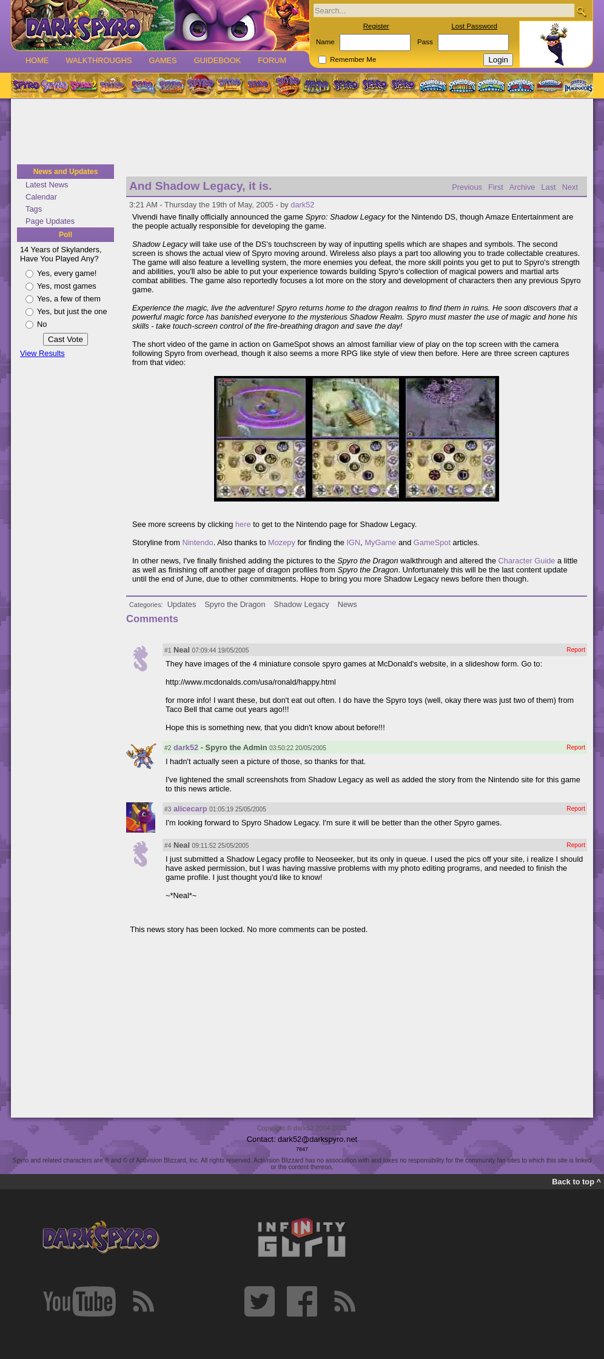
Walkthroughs (98, 60)
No (42, 324)
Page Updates (50, 221)
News (347, 604)
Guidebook (217, 60)
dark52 (302, 204)
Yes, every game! (66, 273)
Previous (467, 187)
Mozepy (281, 542)
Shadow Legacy (301, 604)
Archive (522, 187)
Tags (33, 208)
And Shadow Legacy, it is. (200, 186)
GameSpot (432, 542)
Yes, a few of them (69, 298)
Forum (272, 60)
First (495, 187)
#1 (167, 650)
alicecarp (190, 808)
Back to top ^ (576, 1181)
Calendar (41, 196)
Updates (181, 604)
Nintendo (198, 542)
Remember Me (353, 59)
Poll (65, 234)
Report (575, 649)
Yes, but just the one (72, 311)
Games (162, 60)
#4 (167, 845)
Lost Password (474, 26)
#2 (167, 748)
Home (37, 60)
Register (376, 26)
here (243, 524)
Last (548, 187)
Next (570, 187)
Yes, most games (66, 285)
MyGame (380, 542)
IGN (354, 542)
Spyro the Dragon (234, 604)
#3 (167, 809)
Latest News (46, 184)
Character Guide (526, 560)
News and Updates (65, 171)
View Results (42, 353)
